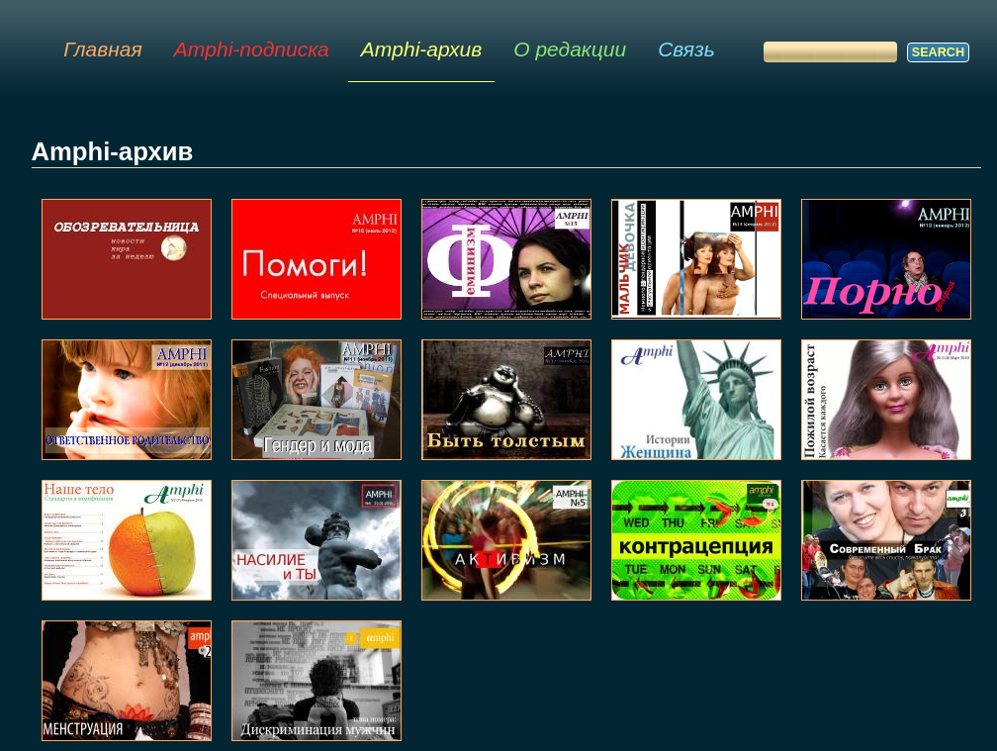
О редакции (569, 49)
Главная (102, 49)
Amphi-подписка (251, 49)
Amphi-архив (421, 49)
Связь (686, 49)
